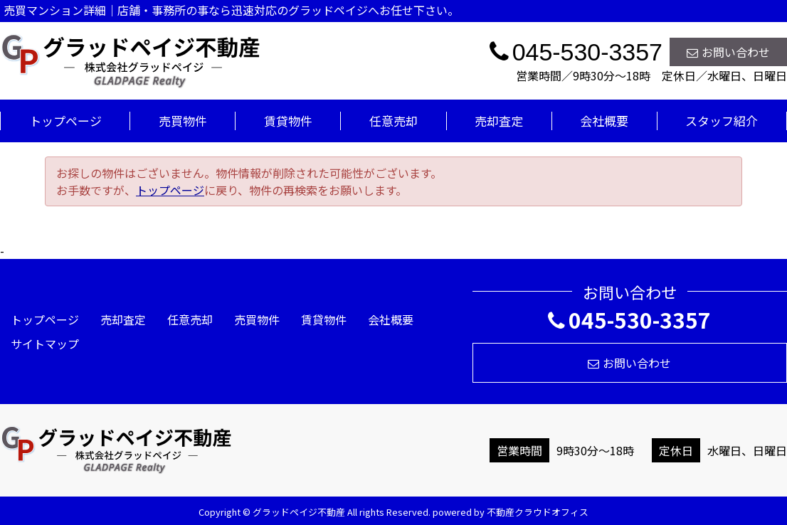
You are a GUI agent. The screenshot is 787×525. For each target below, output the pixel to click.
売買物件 (183, 120)
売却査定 (499, 120)
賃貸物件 (288, 120)
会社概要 (604, 120)
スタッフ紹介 (721, 120)
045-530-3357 (629, 319)
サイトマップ (45, 343)
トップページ (65, 120)
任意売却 (393, 120)
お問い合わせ (728, 51)
